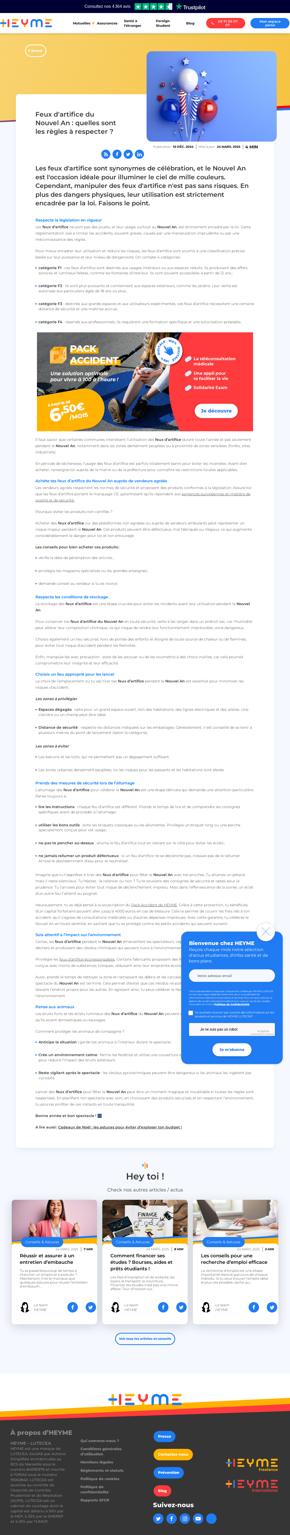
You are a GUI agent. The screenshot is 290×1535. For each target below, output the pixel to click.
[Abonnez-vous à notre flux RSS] (105, 154)
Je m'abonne (231, 1049)
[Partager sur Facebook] (117, 154)
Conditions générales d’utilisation (101, 1451)
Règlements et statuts (102, 1470)
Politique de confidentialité (94, 1489)
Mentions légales (96, 1462)
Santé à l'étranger (132, 23)
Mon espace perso (270, 23)
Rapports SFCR (94, 1500)
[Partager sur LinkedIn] (139, 154)
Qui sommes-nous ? (99, 1440)
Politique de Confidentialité (231, 1004)
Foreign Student (163, 23)
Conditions (269, 1034)
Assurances (107, 23)
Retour (36, 51)
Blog (190, 23)
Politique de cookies (99, 1478)
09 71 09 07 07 (224, 23)
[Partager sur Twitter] (128, 154)
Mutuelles (81, 23)
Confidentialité (256, 1034)
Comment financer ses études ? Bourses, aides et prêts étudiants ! (141, 1262)
